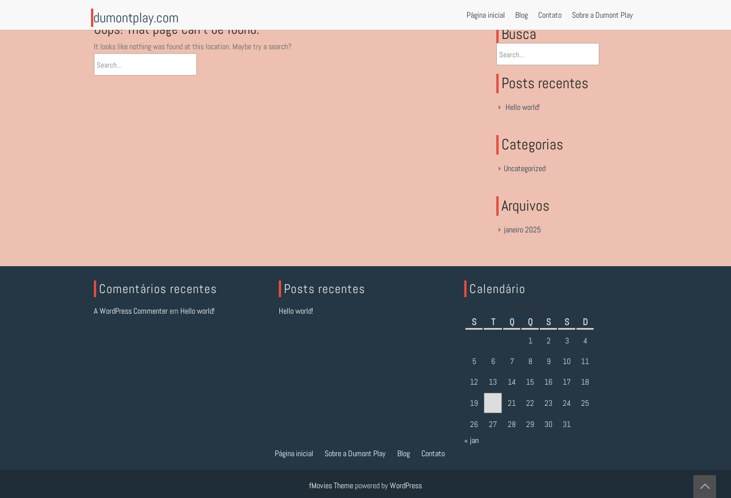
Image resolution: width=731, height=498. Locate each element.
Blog (521, 15)
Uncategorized (525, 168)
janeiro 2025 (522, 229)
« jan (471, 440)
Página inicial (486, 15)
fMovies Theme (331, 485)
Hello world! (522, 107)
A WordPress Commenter (131, 311)
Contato (550, 15)
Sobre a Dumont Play (602, 15)
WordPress (406, 485)
